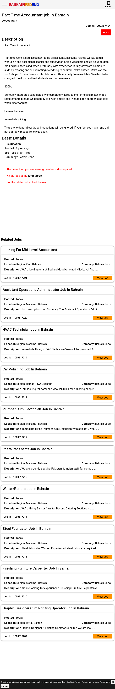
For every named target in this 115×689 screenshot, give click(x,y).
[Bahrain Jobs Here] (24, 5)
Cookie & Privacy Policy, (77, 682)
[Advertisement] (58, 211)
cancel (4, 686)
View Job (102, 278)
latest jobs (35, 175)
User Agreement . (103, 682)
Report (106, 32)
